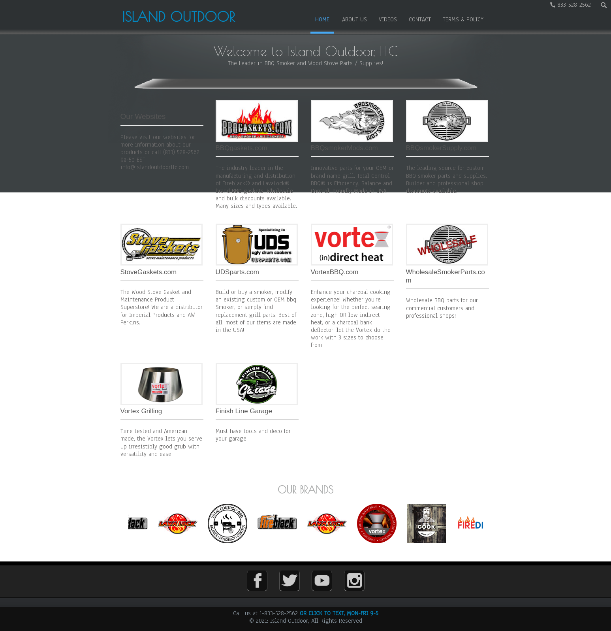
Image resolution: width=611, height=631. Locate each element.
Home (322, 19)
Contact (420, 19)
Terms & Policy (463, 19)
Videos (388, 19)
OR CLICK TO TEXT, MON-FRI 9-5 (339, 613)
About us (354, 19)
